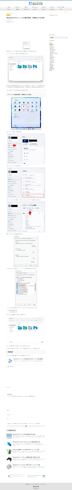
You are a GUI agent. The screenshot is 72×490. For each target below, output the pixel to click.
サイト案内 (31, 484)
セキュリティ (52, 9)
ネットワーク (52, 7)
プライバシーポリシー (43, 484)
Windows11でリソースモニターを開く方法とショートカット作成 (25, 464)
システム (8, 7)
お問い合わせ (37, 484)
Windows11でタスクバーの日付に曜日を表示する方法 (23, 434)
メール (8, 414)
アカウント (9, 9)
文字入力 (17, 9)
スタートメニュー (35, 7)
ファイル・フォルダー (61, 7)
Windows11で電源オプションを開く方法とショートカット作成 (25, 449)
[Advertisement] (26, 31)
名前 (8, 410)
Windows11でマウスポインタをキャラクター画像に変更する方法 (25, 441)
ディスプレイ (43, 7)
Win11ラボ (36, 486)
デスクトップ (17, 7)
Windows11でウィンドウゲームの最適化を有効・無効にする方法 (25, 457)
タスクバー (26, 7)
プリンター (43, 9)
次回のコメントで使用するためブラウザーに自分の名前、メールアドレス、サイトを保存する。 (24, 423)
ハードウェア (35, 9)
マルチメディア (26, 9)
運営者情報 (27, 484)
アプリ (61, 9)
